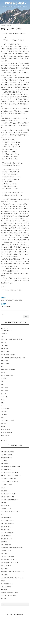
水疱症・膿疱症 (5, 363)
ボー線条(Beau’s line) (6, 457)
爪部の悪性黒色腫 (6, 517)
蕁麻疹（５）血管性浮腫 (7, 523)
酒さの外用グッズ (6, 469)
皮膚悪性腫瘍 (4, 390)
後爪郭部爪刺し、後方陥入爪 (9, 559)
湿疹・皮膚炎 (4, 345)
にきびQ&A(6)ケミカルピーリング (10, 511)
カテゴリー (5, 328)
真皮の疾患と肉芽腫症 (7, 375)
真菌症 (3, 417)
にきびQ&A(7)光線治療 (7, 532)
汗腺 (2, 402)
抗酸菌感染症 (4, 414)
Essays (3, 426)
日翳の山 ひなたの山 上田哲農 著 (10, 475)
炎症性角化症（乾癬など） (8, 369)
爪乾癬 (3, 487)
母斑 (2, 381)
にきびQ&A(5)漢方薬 (6, 454)
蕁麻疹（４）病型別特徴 (7, 451)
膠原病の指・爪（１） (7, 526)
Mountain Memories (6, 432)
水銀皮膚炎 (4, 589)
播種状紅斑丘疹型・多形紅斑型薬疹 (10, 466)
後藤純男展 (4, 541)
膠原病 (3, 372)
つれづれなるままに (6, 330)
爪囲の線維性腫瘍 (6, 535)
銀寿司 (3, 580)
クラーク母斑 (4, 568)
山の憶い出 (4, 333)
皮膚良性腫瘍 (4, 387)
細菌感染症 (4, 411)
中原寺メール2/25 (6, 508)
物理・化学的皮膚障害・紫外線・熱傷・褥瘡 (13, 357)
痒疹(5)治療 (4, 574)
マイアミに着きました (7, 583)
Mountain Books (5, 429)
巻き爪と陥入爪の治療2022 (8, 595)
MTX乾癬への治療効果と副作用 (9, 592)
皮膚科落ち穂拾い (15, 3)
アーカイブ (5, 440)
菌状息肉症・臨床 (6, 565)
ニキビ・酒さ (4, 396)
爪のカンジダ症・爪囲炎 (7, 496)
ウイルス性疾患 (5, 408)
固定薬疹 (3, 502)
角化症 (3, 366)
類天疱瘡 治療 (5, 529)
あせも (3, 514)
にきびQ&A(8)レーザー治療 (8, 478)
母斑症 (3, 384)
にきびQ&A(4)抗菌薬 (6, 484)
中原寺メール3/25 (6, 550)
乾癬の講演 (4, 490)
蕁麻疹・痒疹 (4, 348)
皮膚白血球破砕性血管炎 (7, 556)
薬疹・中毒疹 (4, 360)
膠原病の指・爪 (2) (6, 505)
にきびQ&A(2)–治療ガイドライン (10, 499)
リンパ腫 (3, 393)
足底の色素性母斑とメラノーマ (9, 562)
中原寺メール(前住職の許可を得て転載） (14, 290)
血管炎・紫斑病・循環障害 (8, 354)
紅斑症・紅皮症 (5, 351)
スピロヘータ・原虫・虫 (7, 420)
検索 (2, 314)
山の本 (3, 336)
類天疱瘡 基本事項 (6, 538)
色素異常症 (4, 378)
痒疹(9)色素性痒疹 (6, 544)
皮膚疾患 (3, 342)
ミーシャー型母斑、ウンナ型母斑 (10, 481)
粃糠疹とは (4, 553)
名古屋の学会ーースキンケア (9, 493)
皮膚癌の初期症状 (6, 586)
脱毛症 (3, 399)
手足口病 (3, 598)
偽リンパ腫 (4, 460)
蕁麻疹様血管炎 (5, 463)
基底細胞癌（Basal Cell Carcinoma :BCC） (12, 571)
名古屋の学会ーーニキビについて (10, 472)
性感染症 (3, 423)
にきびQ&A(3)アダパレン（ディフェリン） (12, 577)
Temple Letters (5, 435)
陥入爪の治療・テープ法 (7, 520)
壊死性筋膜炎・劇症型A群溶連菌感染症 (11, 547)
